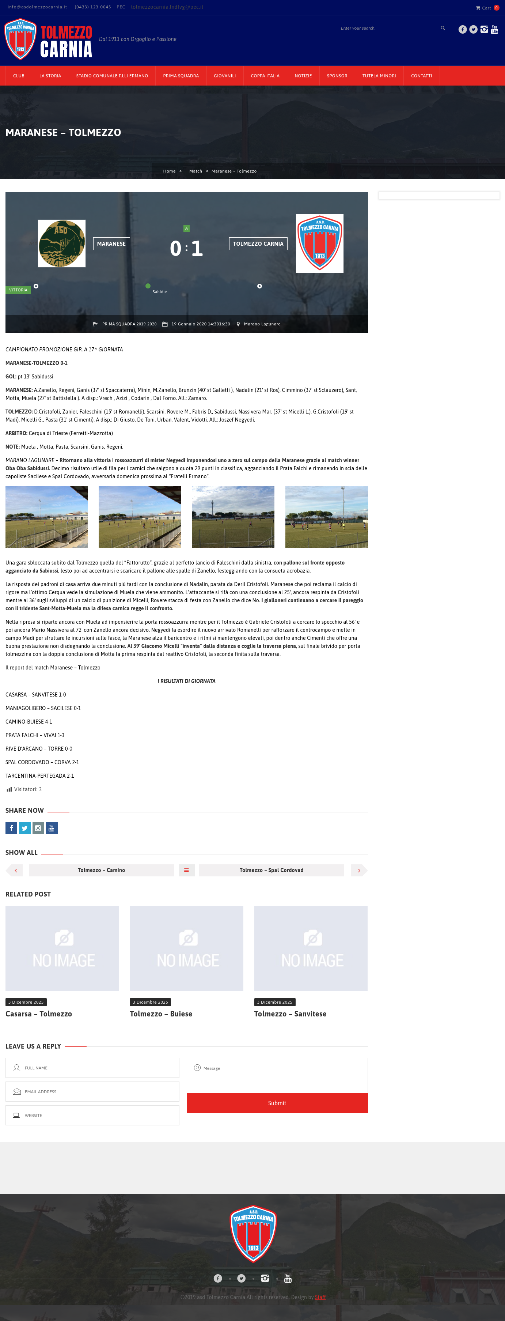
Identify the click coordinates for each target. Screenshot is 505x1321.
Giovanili (225, 75)
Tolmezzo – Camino (101, 870)
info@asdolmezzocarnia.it (37, 7)
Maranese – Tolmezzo (75, 668)
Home (169, 171)
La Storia (50, 75)
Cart (483, 8)
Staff (320, 1297)
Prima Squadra (181, 75)
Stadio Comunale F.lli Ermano (112, 75)
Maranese (111, 244)
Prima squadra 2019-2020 (129, 324)
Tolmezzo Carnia (258, 244)
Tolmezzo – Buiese (161, 1013)
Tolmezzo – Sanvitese (290, 1013)
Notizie (303, 75)
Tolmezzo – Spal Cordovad (272, 870)
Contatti (421, 75)
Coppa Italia (265, 75)
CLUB (18, 75)
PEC (121, 7)
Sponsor (337, 75)
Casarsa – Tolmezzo (38, 1013)
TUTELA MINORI (379, 75)
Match (195, 171)
